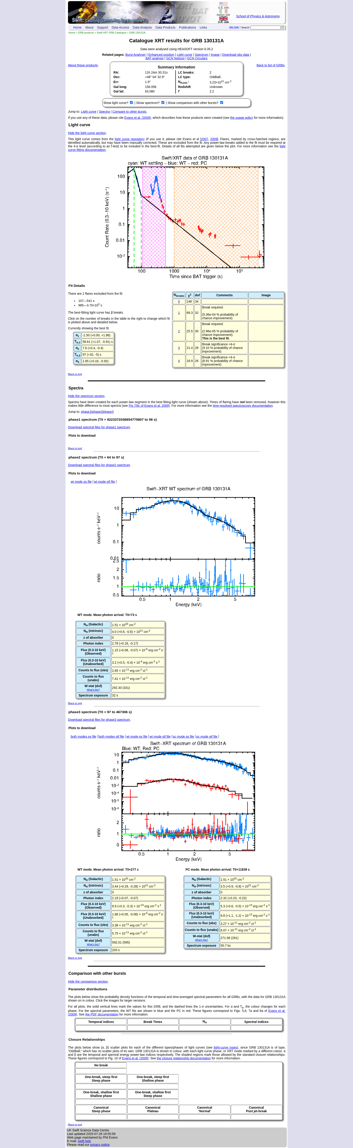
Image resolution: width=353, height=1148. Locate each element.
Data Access (120, 27)
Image (215, 54)
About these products (83, 65)
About (89, 27)
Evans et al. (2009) (137, 117)
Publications (187, 27)
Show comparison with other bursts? (193, 103)
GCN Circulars (197, 58)
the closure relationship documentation (184, 1058)
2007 (204, 139)
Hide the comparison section (88, 981)
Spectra (104, 111)
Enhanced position (161, 54)
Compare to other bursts (129, 111)
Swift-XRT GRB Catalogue (111, 32)
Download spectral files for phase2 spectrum (99, 465)
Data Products (166, 27)
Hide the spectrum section (86, 396)
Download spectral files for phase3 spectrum (99, 719)
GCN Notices (175, 58)
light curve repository (130, 139)
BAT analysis (154, 58)
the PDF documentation (101, 1014)
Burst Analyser (135, 54)
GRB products (86, 32)
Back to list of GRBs (271, 65)
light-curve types (225, 1047)
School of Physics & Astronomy (258, 16)
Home (77, 27)
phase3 (108, 411)
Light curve (184, 54)
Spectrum (201, 54)
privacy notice (100, 1144)
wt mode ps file (81, 481)
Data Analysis (142, 27)
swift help (84, 1141)
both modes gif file (111, 736)
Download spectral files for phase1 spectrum (99, 427)
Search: (245, 27)
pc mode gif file (206, 736)
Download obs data (235, 54)
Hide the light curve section (87, 133)
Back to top (75, 374)
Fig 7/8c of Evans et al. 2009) (149, 405)
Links (203, 27)
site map (234, 27)
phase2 (97, 411)
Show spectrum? (148, 103)
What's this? (93, 689)
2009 (213, 139)
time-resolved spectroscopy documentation (243, 405)
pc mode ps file (183, 736)
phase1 (86, 411)
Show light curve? (116, 103)
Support (102, 27)
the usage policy (241, 117)
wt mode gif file (104, 481)
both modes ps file (83, 736)
